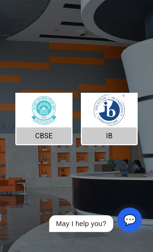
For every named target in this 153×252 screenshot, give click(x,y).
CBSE (44, 136)
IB (109, 136)
